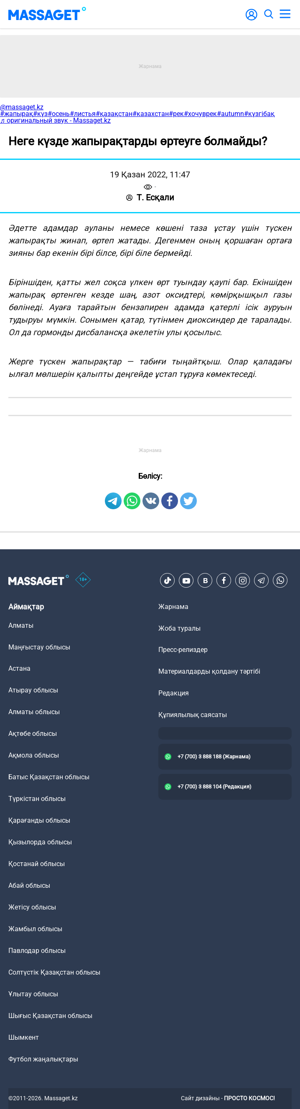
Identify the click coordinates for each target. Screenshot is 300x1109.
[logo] (47, 14)
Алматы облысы (34, 712)
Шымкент (23, 1037)
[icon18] (83, 580)
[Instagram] (243, 580)
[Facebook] (224, 580)
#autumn (230, 114)
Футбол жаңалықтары (43, 1059)
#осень (59, 114)
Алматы (20, 625)
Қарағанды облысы (39, 820)
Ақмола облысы (33, 755)
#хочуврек (200, 114)
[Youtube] (186, 580)
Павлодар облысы (37, 951)
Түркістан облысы (37, 799)
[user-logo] (251, 19)
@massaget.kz (21, 107)
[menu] (285, 14)
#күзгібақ (259, 114)
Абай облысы (29, 885)
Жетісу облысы (32, 907)
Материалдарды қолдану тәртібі (209, 671)
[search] (268, 14)
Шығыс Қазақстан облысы (50, 1016)
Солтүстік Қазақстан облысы (54, 972)
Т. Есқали (150, 197)
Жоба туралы (179, 628)
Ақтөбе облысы (32, 734)
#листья (83, 114)
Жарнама (173, 607)
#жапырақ (16, 114)
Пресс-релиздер (183, 650)
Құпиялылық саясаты (192, 715)
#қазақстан (114, 114)
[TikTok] (167, 580)
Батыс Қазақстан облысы (48, 777)
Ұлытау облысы (33, 994)
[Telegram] (261, 580)
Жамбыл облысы (35, 929)
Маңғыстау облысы (39, 647)
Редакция (173, 693)
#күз (40, 114)
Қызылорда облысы (40, 842)
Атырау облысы (33, 690)
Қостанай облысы (36, 864)
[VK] (205, 580)
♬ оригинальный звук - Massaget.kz (55, 120)
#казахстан (150, 114)
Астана (19, 668)
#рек (176, 114)
